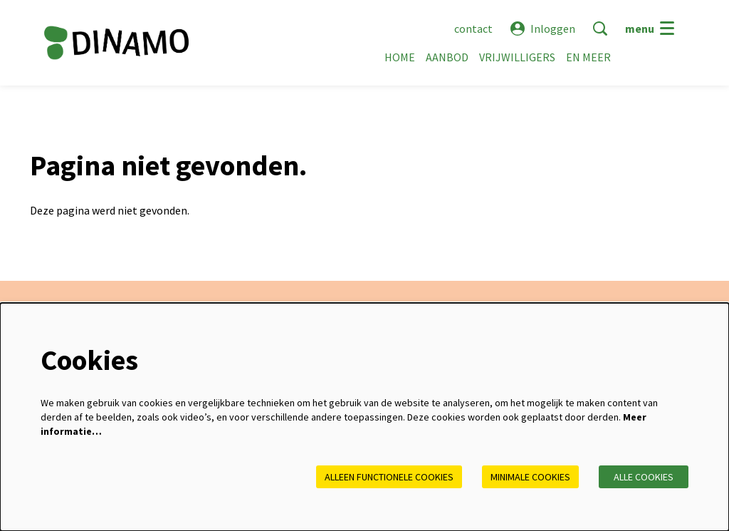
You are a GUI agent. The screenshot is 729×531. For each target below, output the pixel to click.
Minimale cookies (530, 476)
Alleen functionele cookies (389, 476)
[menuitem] (399, 57)
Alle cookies (643, 476)
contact (473, 28)
